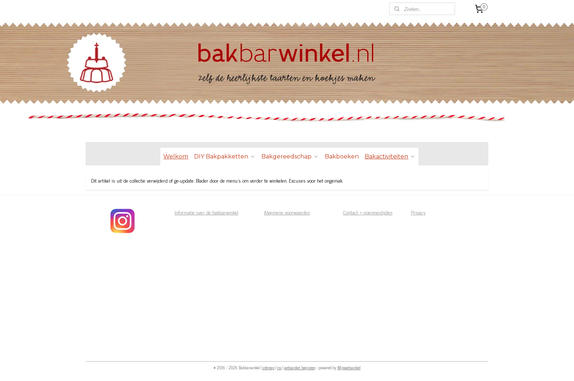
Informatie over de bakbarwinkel (206, 212)
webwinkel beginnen (299, 367)
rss (279, 367)
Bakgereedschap (290, 156)
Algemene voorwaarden (287, 212)
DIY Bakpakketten (225, 156)
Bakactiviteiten (390, 156)
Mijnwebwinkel (349, 367)
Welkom (175, 156)
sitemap (268, 367)
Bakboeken (342, 156)
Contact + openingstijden (367, 212)
